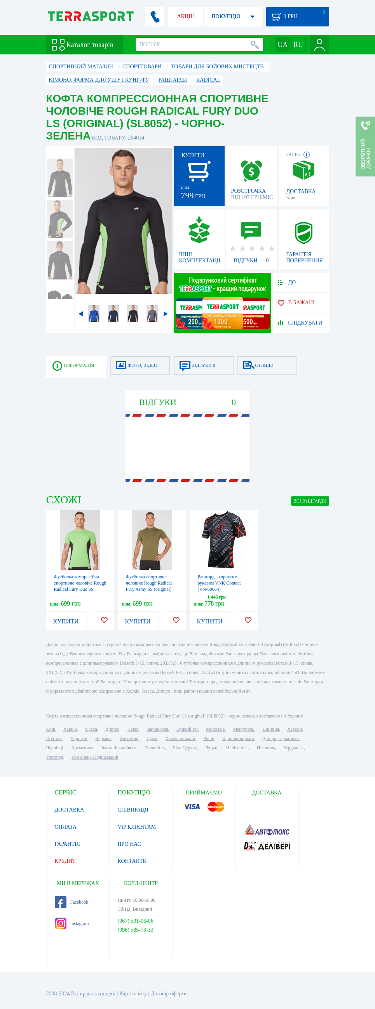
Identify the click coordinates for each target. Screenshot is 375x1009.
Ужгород (54, 757)
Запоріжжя (157, 729)
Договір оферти (169, 994)
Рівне (208, 738)
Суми (152, 738)
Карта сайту (133, 994)
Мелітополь (237, 748)
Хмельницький (180, 738)
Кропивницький (238, 738)
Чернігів (79, 738)
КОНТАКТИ (132, 861)
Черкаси (103, 738)
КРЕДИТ (65, 861)
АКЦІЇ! (185, 16)
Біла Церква (185, 748)
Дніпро (112, 729)
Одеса (91, 729)
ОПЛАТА (66, 827)
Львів (132, 729)
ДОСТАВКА (69, 810)
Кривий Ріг (187, 729)
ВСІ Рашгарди (310, 501)
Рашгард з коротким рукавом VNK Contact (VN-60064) (219, 583)
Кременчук (83, 748)
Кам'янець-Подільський (95, 757)
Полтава (54, 738)
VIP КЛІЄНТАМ (137, 827)
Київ (50, 729)
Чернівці (54, 748)
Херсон (294, 729)
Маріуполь (244, 729)
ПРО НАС (129, 844)
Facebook (72, 902)
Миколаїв (215, 729)
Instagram (72, 923)
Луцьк (211, 748)
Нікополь (266, 748)
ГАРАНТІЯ (67, 844)
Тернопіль (155, 748)
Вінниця (271, 729)
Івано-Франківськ (118, 748)
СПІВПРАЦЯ (133, 810)
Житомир (129, 738)
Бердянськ (293, 748)
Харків (70, 729)
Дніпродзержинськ (281, 738)
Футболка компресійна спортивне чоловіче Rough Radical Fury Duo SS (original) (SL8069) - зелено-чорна (80, 589)
